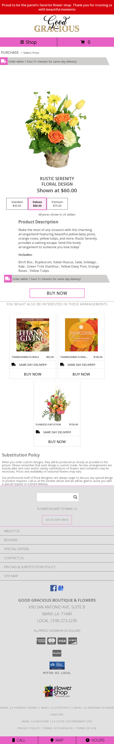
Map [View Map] (57, 740)
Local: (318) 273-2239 (57, 620)
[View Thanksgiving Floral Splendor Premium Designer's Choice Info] (81, 335)
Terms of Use (86, 728)
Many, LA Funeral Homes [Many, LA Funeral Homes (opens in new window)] (19, 707)
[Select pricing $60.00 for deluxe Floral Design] (37, 203)
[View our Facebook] (53, 590)
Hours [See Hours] (95, 740)
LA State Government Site (72, 721)
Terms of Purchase (58, 728)
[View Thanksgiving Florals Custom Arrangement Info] (32, 335)
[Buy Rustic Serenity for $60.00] (57, 293)
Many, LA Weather (35, 721)
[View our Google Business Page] (60, 590)
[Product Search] (58, 497)
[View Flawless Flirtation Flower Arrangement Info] (57, 402)
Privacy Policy (28, 728)
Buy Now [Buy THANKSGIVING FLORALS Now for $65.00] (33, 374)
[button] (57, 665)
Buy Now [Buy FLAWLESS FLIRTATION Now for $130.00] (57, 441)
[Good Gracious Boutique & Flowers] (57, 31)
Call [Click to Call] (18, 740)
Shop (28, 42)
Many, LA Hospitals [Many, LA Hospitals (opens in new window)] (56, 707)
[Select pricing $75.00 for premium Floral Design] (57, 203)
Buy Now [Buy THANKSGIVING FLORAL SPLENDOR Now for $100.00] (81, 374)
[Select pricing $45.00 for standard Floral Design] (17, 203)
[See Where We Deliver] (57, 519)
